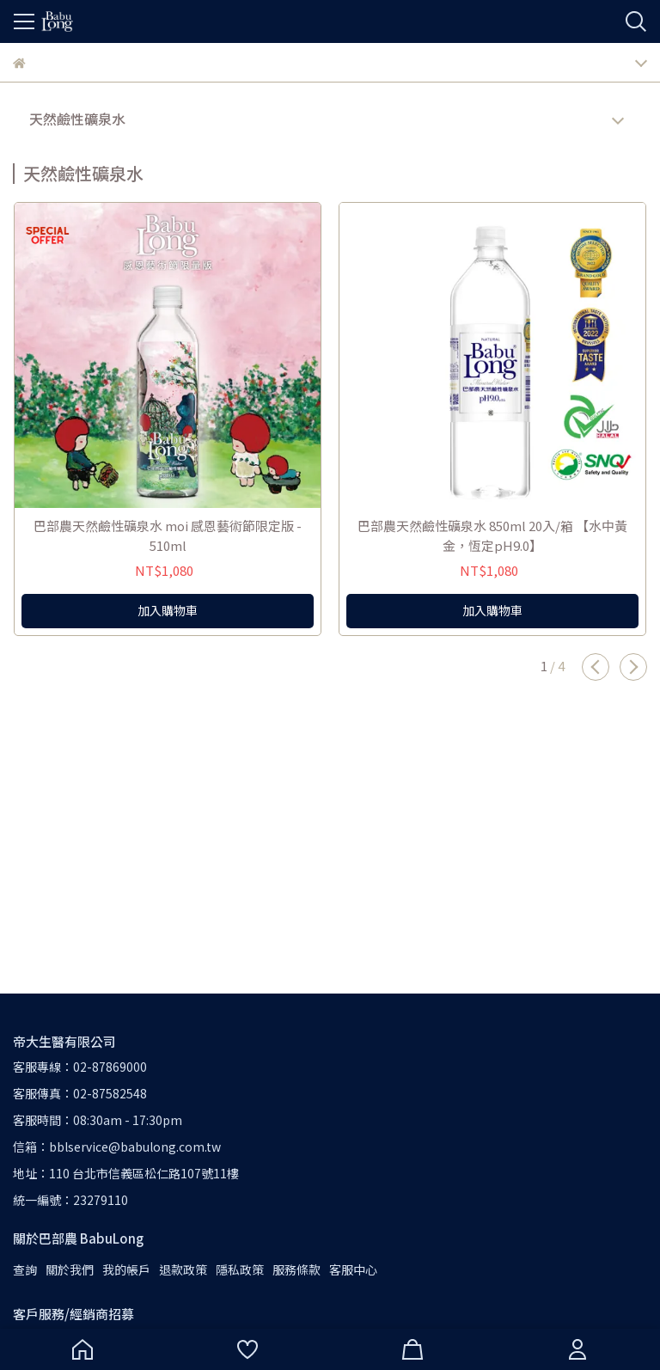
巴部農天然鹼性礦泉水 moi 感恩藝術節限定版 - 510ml (168, 535)
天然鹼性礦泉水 (77, 118)
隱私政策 (240, 1269)
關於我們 (70, 1269)
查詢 (25, 1269)
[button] (595, 667)
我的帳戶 (126, 1269)
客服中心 (353, 1269)
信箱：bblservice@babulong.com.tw (117, 1146)
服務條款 (296, 1269)
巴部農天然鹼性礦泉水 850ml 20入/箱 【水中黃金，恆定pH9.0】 (492, 535)
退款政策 (183, 1269)
